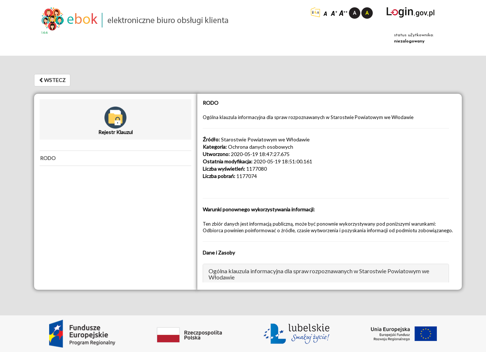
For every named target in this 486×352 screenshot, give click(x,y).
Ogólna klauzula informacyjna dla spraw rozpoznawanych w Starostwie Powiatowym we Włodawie (319, 274)
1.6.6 (44, 32)
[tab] (115, 158)
